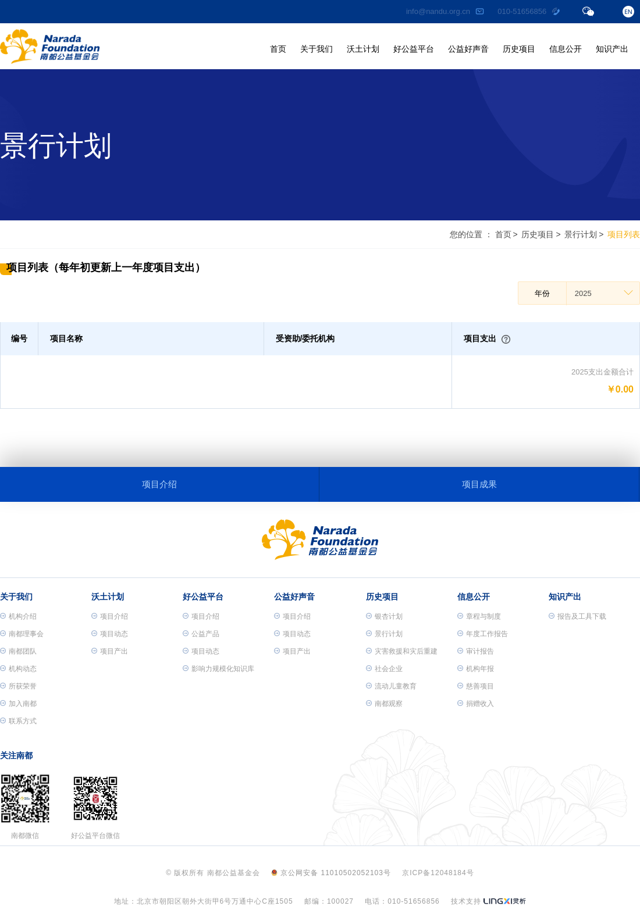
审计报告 (475, 651)
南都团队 (18, 651)
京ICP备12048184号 (438, 873)
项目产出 (109, 651)
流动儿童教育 (391, 686)
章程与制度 (479, 616)
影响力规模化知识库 (218, 669)
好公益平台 (413, 48)
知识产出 (612, 48)
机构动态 (18, 669)
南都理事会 (22, 634)
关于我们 (316, 48)
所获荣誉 (18, 686)
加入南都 (18, 704)
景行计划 (580, 234)
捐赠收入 (475, 704)
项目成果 (479, 484)
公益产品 (201, 634)
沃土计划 (363, 48)
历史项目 (519, 48)
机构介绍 (18, 616)
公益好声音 (468, 48)
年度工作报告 (482, 634)
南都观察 (384, 704)
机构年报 (475, 669)
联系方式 (18, 721)
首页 (278, 48)
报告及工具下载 (577, 616)
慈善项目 (475, 686)
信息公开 (565, 48)
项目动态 (109, 634)
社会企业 (384, 669)
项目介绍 (159, 484)
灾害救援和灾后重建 (402, 651)
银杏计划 (384, 616)
